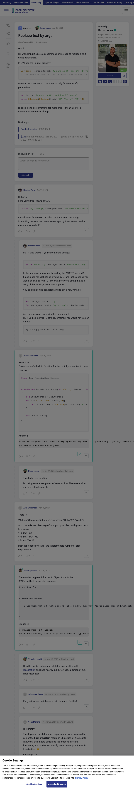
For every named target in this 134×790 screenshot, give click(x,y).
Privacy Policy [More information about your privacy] (81, 781)
